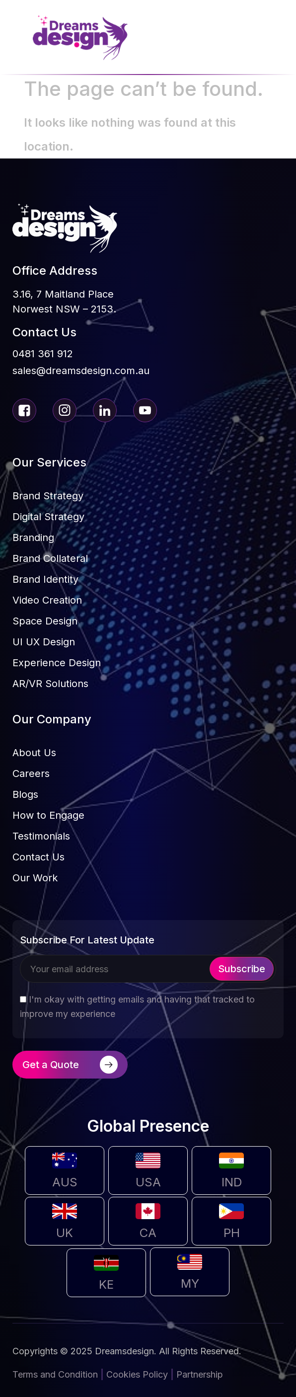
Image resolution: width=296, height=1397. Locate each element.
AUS (64, 1182)
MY (190, 1283)
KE (106, 1284)
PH (231, 1233)
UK (64, 1233)
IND (232, 1182)
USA (148, 1182)
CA (148, 1233)
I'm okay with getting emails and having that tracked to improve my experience (137, 1006)
